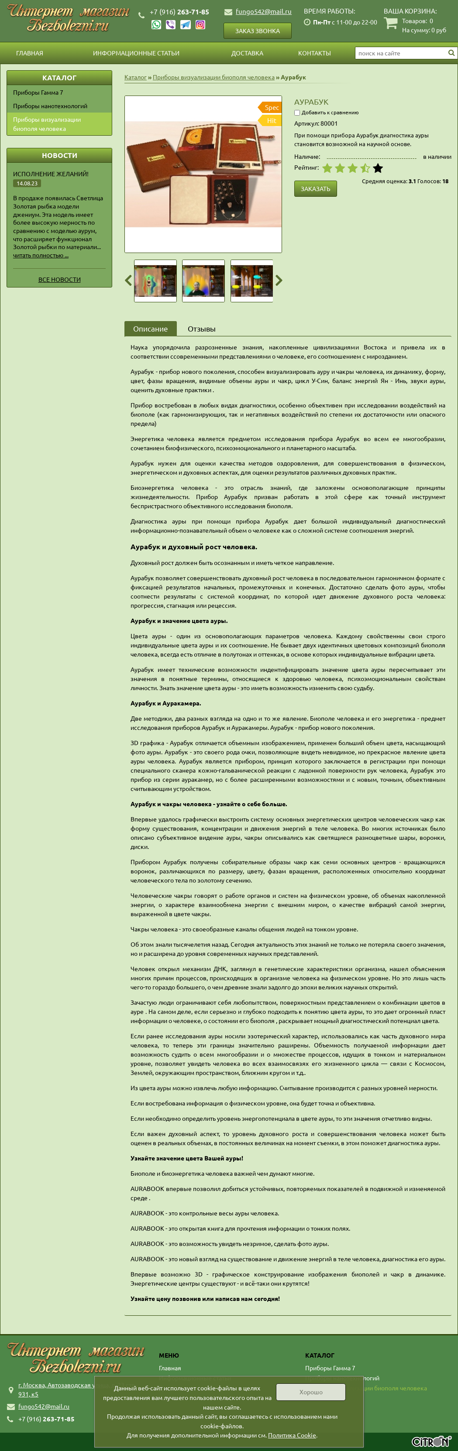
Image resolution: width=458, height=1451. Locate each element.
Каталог (135, 77)
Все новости (59, 279)
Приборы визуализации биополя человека (47, 123)
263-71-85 (179, 11)
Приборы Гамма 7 (38, 92)
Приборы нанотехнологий (50, 106)
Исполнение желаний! (51, 174)
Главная (29, 53)
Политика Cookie (292, 1435)
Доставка (247, 53)
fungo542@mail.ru (264, 11)
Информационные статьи (136, 53)
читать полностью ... (41, 255)
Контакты (314, 53)
